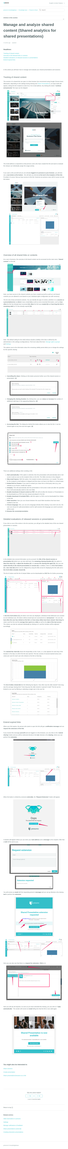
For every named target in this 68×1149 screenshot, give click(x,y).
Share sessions (7, 1068)
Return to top (8, 1107)
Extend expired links (9, 60)
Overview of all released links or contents (15, 55)
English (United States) (56, 3)
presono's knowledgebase (10, 10)
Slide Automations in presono (12, 1118)
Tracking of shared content (11, 53)
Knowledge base (23, 10)
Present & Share (33, 10)
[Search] (51, 10)
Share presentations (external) (12, 1128)
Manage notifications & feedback (13, 1125)
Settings (5, 1122)
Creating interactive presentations (13, 1132)
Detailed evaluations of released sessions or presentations (20, 57)
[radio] (29, 1096)
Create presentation (9, 1072)
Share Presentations (44, 83)
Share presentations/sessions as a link (14, 1075)
